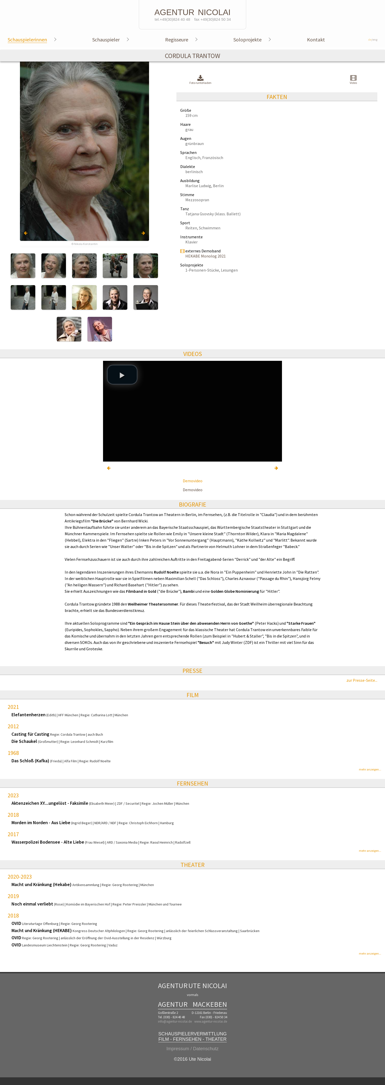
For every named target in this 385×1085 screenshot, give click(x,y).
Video (353, 79)
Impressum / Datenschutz (192, 1048)
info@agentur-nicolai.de (175, 1021)
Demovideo (192, 480)
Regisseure (176, 39)
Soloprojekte (247, 39)
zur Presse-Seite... (361, 680)
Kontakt (316, 39)
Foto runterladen (200, 80)
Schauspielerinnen (27, 39)
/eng (372, 39)
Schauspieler (106, 39)
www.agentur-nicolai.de (210, 1021)
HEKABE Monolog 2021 (205, 256)
